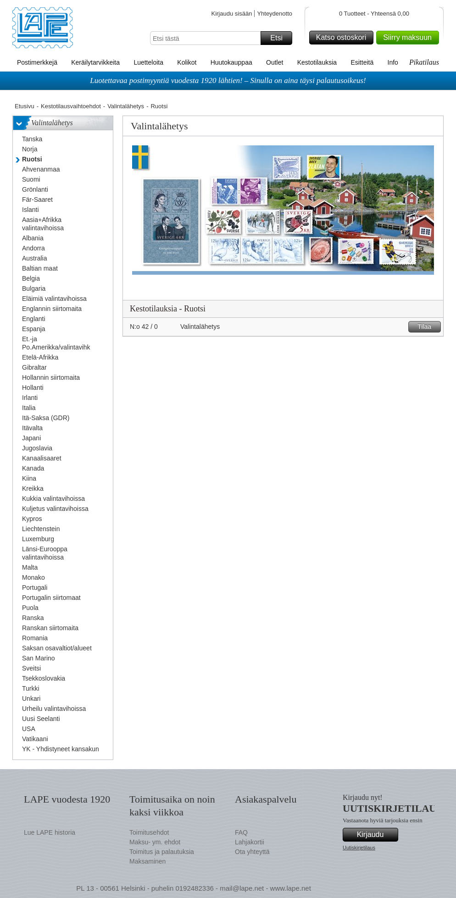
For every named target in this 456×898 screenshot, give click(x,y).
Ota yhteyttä (252, 851)
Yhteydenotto (274, 13)
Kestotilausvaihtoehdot (71, 106)
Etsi (279, 38)
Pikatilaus (424, 62)
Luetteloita (148, 62)
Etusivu (24, 106)
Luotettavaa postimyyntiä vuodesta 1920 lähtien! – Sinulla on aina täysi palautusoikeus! (228, 80)
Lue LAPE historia (49, 832)
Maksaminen (147, 861)
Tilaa (427, 327)
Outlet (274, 62)
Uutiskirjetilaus (359, 847)
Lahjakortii (249, 842)
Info (393, 62)
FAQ (241, 832)
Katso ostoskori (343, 37)
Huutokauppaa (231, 62)
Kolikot (186, 62)
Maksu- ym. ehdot (154, 842)
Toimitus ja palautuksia (161, 851)
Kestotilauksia (317, 62)
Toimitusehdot (149, 832)
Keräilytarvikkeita (95, 62)
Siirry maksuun (409, 37)
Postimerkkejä (37, 62)
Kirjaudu (376, 835)
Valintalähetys (125, 106)
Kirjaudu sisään (231, 13)
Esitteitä (361, 62)
